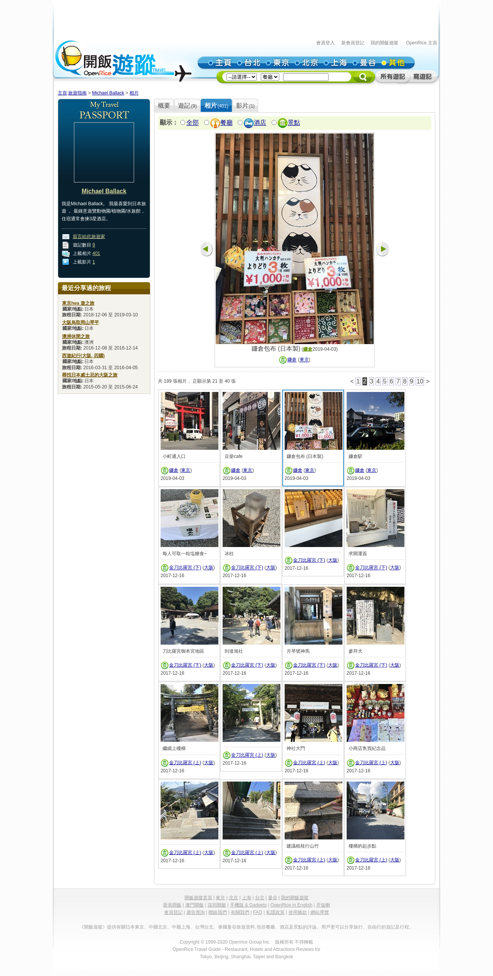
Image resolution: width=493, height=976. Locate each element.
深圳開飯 (217, 905)
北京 (233, 897)
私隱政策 (275, 912)
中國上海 (181, 927)
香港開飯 (172, 905)
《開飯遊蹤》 (93, 927)
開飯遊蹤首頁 (198, 897)
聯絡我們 (217, 912)
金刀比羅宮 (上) (185, 762)
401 (96, 253)
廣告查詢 (195, 912)
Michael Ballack (108, 93)
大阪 (208, 568)
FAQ (257, 912)
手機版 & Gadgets (248, 905)
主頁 (62, 93)
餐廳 (226, 123)
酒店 (260, 123)
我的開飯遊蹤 (384, 43)
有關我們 (240, 912)
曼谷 (272, 897)
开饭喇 (323, 905)
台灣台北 (204, 927)
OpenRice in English (291, 905)
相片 (134, 93)
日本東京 (135, 927)
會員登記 (173, 912)
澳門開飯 (194, 905)
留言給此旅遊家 (89, 236)
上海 (246, 897)
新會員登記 (352, 43)
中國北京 (158, 927)
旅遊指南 (77, 93)
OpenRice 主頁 (421, 43)
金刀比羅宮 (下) (185, 568)
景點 (294, 123)
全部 (192, 123)
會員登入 (325, 43)
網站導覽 (319, 912)
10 (419, 381)
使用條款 (297, 912)
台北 (259, 897)
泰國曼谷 (227, 927)
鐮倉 (307, 349)
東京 (304, 360)
